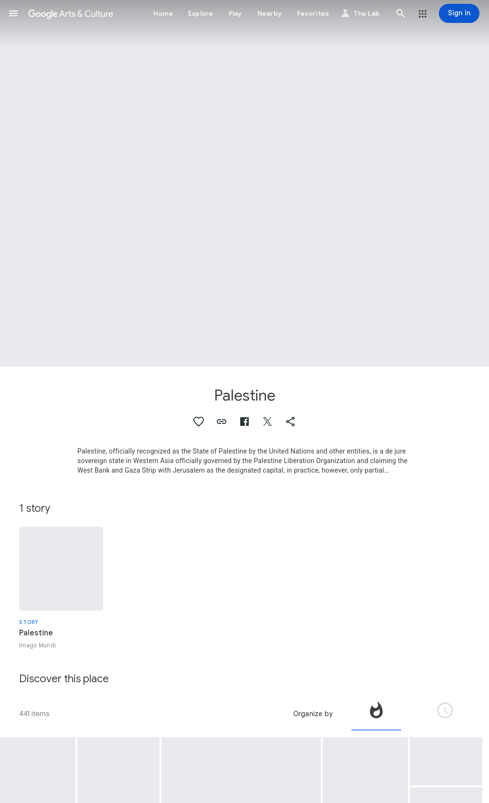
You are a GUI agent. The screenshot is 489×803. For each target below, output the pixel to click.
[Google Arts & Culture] (71, 13)
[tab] (376, 713)
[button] (13, 13)
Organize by (312, 713)
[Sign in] (459, 13)
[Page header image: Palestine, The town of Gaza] (244, 183)
